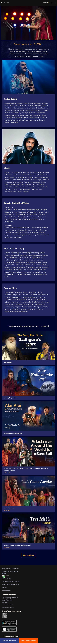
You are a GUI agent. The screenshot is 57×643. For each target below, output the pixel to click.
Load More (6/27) (28, 555)
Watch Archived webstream (28, 640)
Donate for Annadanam (9, 640)
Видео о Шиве (6, 590)
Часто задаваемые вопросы (10, 568)
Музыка (4, 587)
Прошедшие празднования (10, 571)
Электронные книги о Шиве (10, 584)
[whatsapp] (4, 577)
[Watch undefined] (28, 345)
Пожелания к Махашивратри (10, 581)
